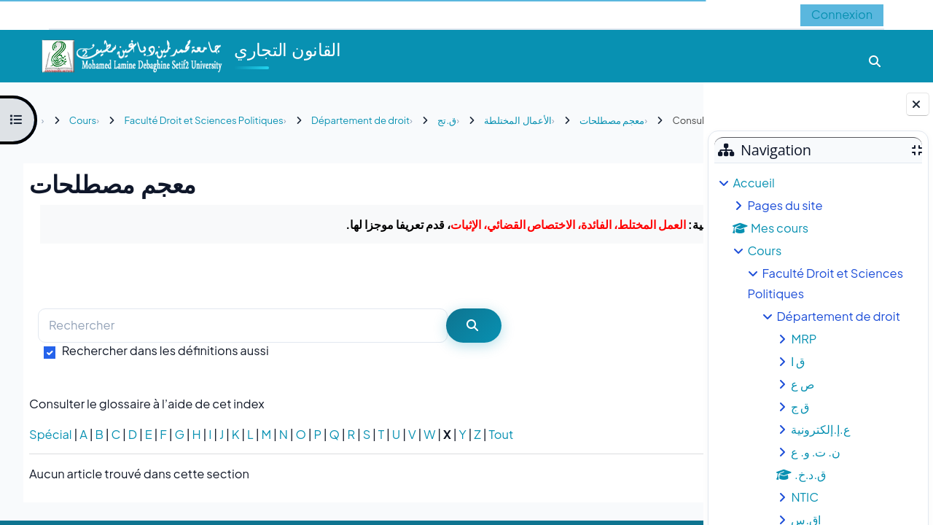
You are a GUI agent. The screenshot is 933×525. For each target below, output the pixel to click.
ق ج (800, 406)
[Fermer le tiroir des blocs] (917, 104)
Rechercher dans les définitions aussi (165, 380)
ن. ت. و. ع (815, 451)
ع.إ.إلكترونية (820, 429)
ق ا (798, 361)
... (662, 305)
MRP (803, 338)
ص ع (802, 384)
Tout (500, 464)
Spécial (50, 464)
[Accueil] (131, 54)
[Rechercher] (243, 356)
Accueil (753, 182)
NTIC (805, 497)
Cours (764, 250)
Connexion (842, 14)
